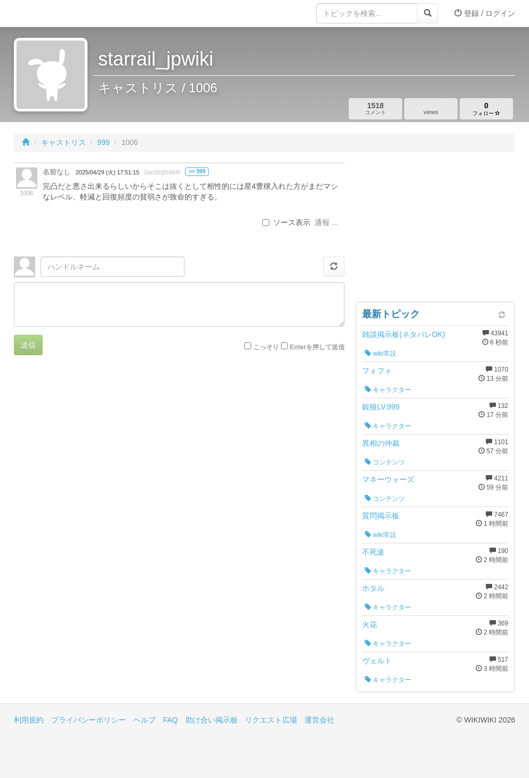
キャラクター (388, 390)
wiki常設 (380, 353)
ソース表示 (286, 222)
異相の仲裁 (380, 443)
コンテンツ (385, 462)
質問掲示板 (380, 515)
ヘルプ (144, 720)
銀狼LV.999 (380, 407)
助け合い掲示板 (212, 720)
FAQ (170, 720)
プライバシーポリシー (88, 720)
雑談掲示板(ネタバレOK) (403, 334)
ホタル (373, 588)
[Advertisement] (435, 229)
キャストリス (63, 142)
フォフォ (377, 370)
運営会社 (319, 720)
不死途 (373, 552)
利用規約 (29, 720)
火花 (369, 624)
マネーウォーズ (388, 479)
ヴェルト (377, 660)
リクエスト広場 (271, 720)
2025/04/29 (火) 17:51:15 (107, 172)
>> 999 (197, 171)
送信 (28, 345)
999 (103, 142)
